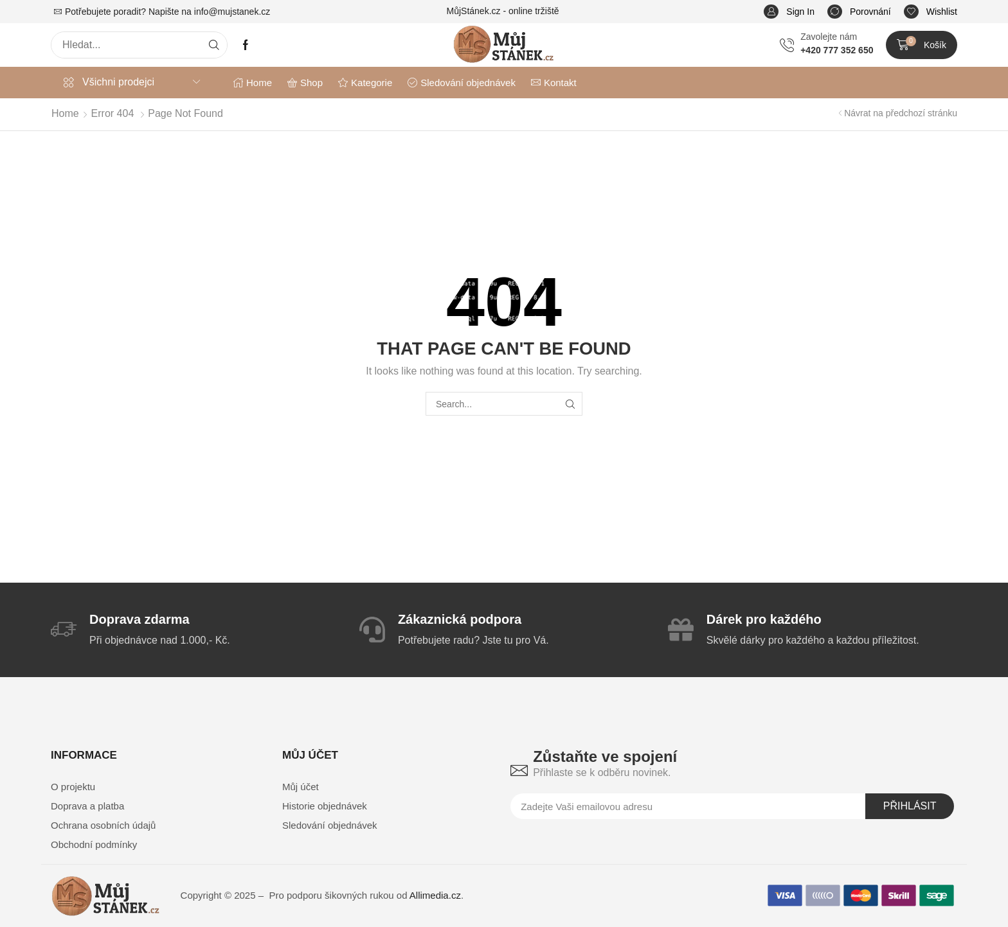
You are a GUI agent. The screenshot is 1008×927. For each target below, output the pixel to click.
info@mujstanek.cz (232, 11)
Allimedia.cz (435, 895)
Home (65, 113)
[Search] (214, 45)
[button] (789, 11)
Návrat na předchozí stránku (900, 113)
